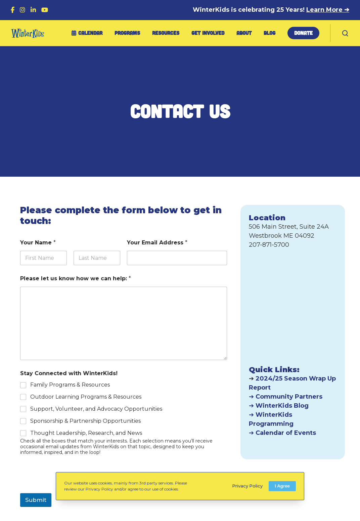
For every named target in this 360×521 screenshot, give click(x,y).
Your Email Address (157, 242)
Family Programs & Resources (70, 385)
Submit (35, 500)
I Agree (282, 485)
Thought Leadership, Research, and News (86, 433)
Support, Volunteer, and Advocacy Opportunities (96, 409)
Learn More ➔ (327, 9)
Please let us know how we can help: (75, 278)
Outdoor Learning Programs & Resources (85, 397)
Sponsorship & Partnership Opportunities (85, 421)
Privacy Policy (247, 485)
